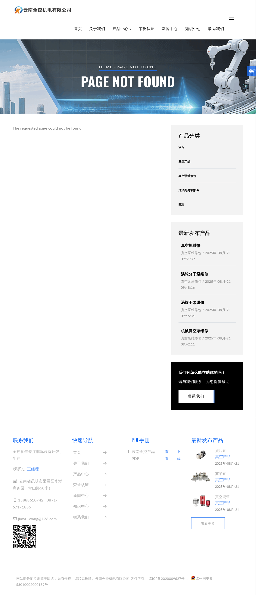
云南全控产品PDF (143, 455)
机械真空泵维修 (194, 330)
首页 (78, 28)
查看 (167, 455)
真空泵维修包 (187, 176)
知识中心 (193, 28)
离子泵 (220, 473)
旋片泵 (220, 450)
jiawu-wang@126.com (35, 518)
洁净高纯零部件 (189, 190)
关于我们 (97, 28)
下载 (179, 455)
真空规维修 (191, 245)
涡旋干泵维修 (192, 302)
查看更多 (208, 523)
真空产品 (184, 161)
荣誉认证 (147, 28)
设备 (182, 147)
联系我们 (216, 28)
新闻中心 (170, 28)
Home (106, 66)
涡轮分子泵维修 (194, 274)
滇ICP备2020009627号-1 (168, 578)
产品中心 (122, 29)
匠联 (182, 205)
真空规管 (222, 497)
